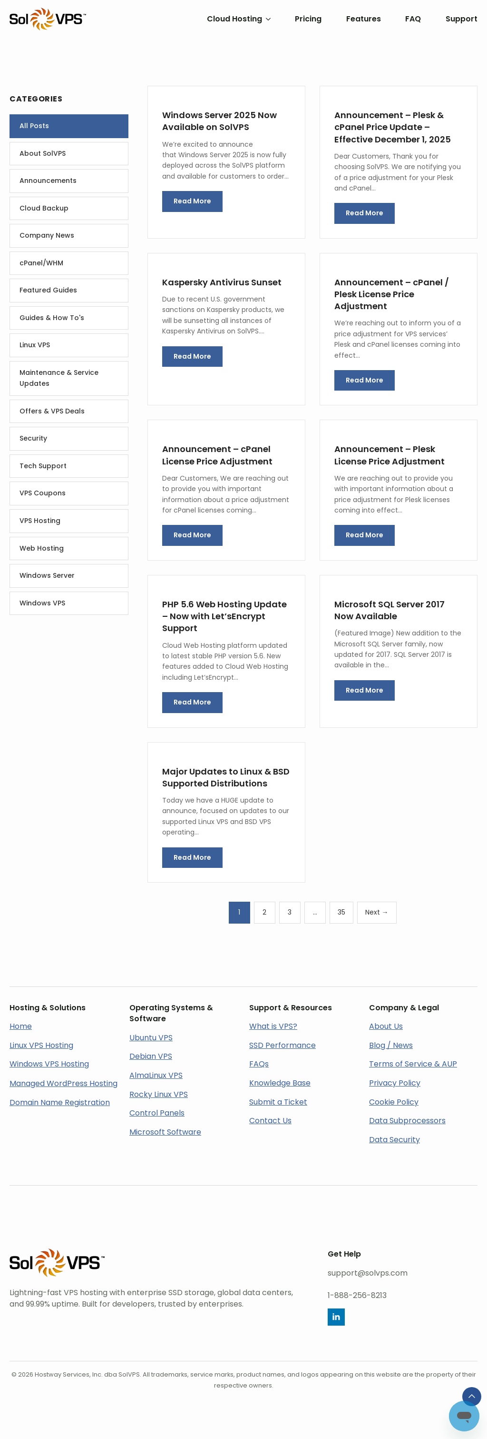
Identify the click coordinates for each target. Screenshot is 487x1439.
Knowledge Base (280, 1082)
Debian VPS (150, 1056)
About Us (386, 1026)
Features (363, 19)
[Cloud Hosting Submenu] (266, 19)
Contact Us (270, 1120)
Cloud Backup (43, 208)
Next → (377, 912)
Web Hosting (41, 548)
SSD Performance (282, 1045)
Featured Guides (48, 290)
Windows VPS (42, 603)
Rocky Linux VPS (158, 1094)
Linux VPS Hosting (41, 1045)
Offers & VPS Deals (52, 411)
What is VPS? (273, 1026)
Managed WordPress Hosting (63, 1083)
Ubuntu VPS (151, 1037)
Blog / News (391, 1045)
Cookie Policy (394, 1102)
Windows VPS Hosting (49, 1063)
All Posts (34, 126)
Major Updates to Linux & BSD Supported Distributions (226, 777)
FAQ (413, 19)
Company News (46, 235)
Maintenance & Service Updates (58, 378)
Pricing (308, 19)
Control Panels (157, 1112)
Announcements (48, 180)
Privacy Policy (394, 1082)
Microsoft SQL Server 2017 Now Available (389, 610)
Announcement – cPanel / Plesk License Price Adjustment (391, 294)
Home (21, 1026)
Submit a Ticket (278, 1102)
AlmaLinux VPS (156, 1075)
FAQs (259, 1063)
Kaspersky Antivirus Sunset (222, 282)
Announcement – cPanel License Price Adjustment (217, 455)
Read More (192, 201)
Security (33, 438)
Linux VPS (34, 345)
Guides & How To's (51, 317)
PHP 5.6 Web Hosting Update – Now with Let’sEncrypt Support (224, 616)
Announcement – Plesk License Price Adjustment (389, 455)
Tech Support (43, 466)
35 (341, 912)
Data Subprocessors (407, 1120)
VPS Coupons (42, 493)
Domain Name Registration (60, 1102)
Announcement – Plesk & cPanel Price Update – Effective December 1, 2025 (392, 127)
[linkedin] (336, 1317)
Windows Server (47, 575)
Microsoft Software (165, 1132)
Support (461, 19)
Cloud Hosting (234, 19)
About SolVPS (42, 153)
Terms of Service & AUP (413, 1063)
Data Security (394, 1139)
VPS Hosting (39, 520)
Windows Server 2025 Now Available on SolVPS (219, 121)
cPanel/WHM (41, 263)
